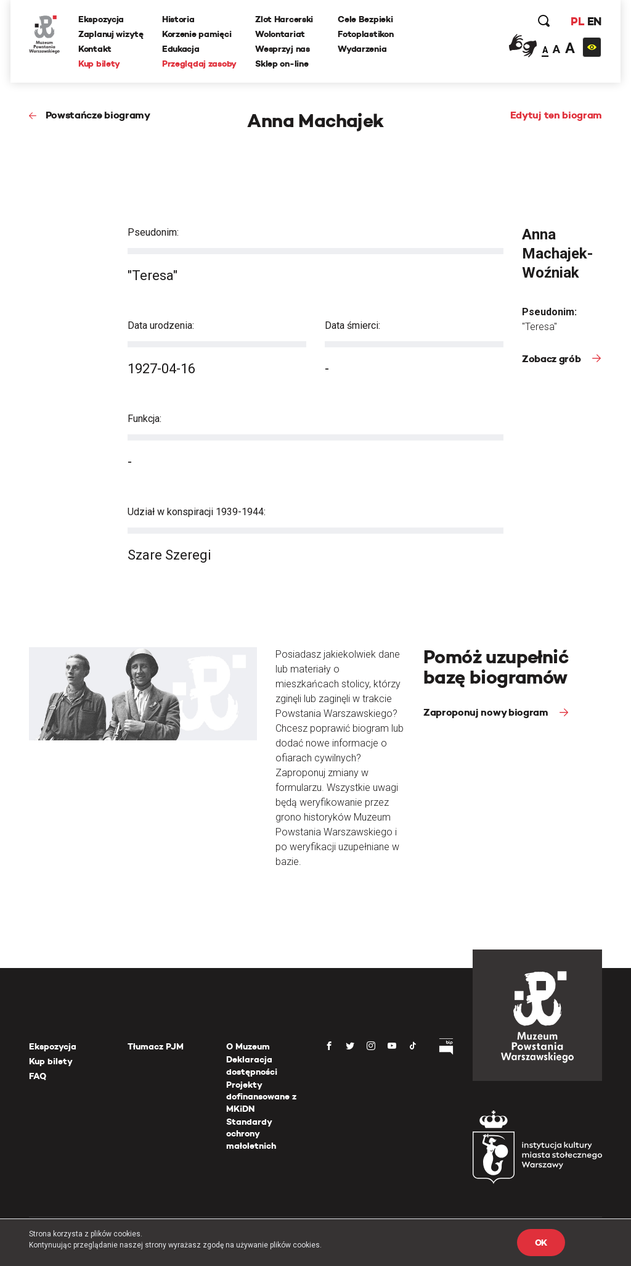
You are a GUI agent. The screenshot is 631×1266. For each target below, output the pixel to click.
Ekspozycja (101, 19)
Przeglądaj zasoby (199, 63)
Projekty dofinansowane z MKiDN (261, 1096)
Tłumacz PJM (156, 1046)
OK (541, 1242)
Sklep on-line (281, 63)
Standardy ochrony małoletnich (251, 1133)
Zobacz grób (552, 358)
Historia (178, 19)
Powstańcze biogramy (98, 115)
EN (594, 21)
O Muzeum (248, 1046)
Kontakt (95, 48)
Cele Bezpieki (365, 19)
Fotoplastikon (365, 33)
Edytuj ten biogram (556, 115)
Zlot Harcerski (284, 19)
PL (577, 21)
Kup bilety (99, 63)
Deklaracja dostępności (251, 1065)
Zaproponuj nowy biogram (486, 712)
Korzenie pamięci (197, 33)
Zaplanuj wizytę (111, 33)
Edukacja (181, 48)
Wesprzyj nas (282, 48)
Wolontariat (280, 33)
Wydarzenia (362, 48)
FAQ (37, 1076)
